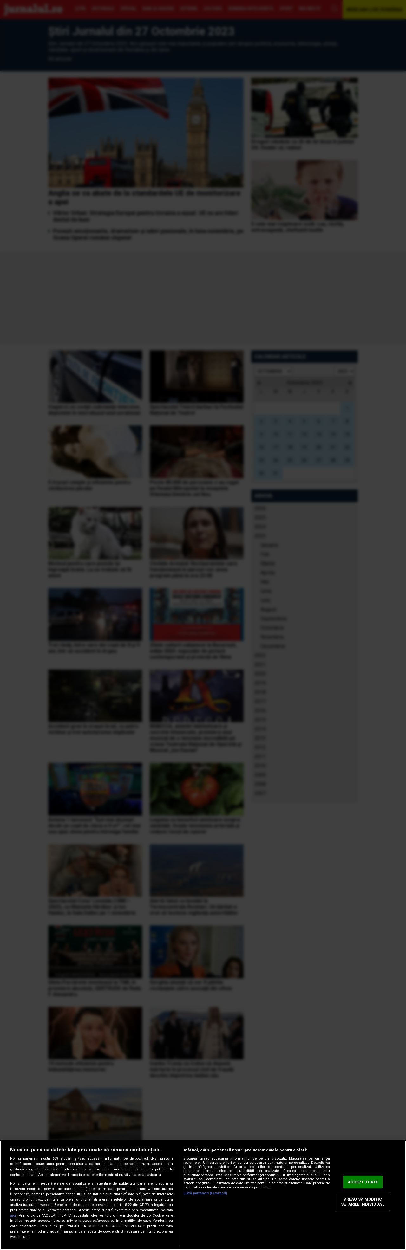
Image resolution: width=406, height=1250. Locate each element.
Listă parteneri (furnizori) (205, 1193)
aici (13, 1216)
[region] (203, 1195)
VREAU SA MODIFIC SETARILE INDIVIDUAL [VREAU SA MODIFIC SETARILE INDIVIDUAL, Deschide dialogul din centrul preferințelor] (362, 1202)
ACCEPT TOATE (363, 1182)
